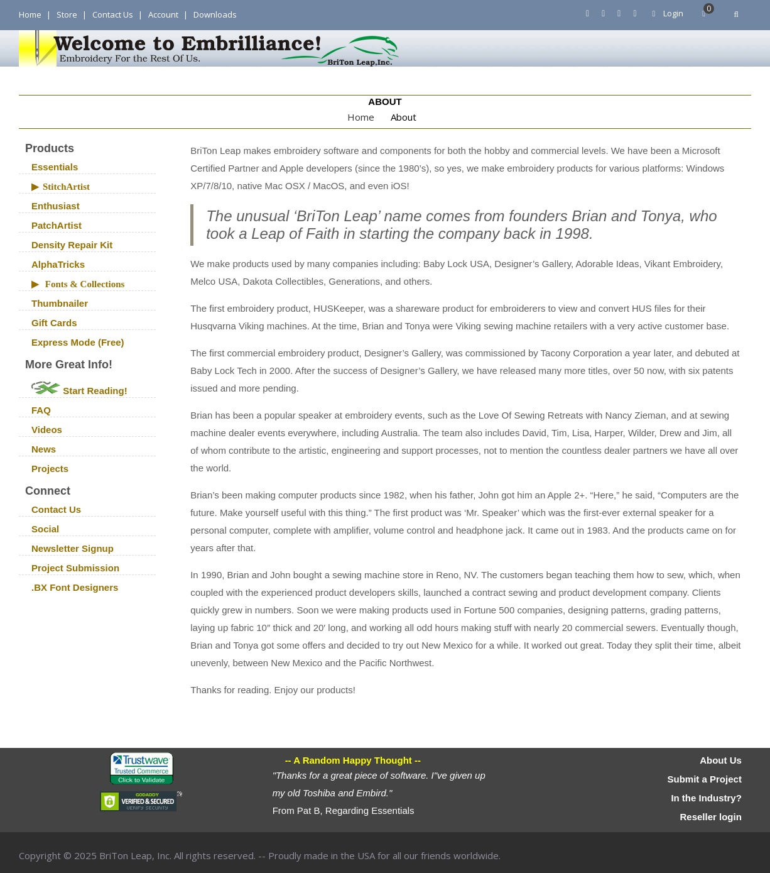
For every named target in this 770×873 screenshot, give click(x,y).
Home (30, 14)
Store (67, 14)
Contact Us (112, 14)
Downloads (215, 14)
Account (163, 14)
